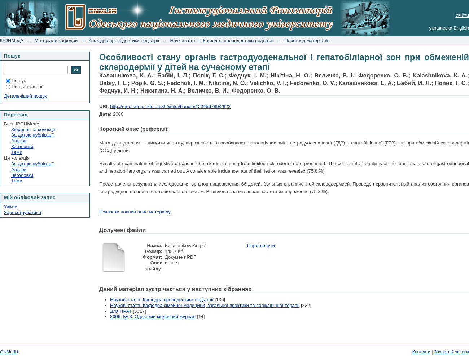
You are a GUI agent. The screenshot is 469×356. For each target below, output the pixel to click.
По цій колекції (25, 86)
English (461, 28)
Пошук (16, 80)
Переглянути (261, 245)
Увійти (462, 15)
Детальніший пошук (25, 96)
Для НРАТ (121, 311)
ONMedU (9, 352)
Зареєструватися (22, 212)
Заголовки (22, 146)
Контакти (421, 352)
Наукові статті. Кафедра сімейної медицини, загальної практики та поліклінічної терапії (204, 305)
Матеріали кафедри (56, 40)
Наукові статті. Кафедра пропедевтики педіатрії (222, 40)
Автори (19, 140)
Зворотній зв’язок (451, 352)
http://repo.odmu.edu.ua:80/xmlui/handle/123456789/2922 (170, 106)
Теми (16, 152)
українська (440, 28)
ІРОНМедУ (11, 40)
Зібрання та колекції (33, 129)
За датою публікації (32, 135)
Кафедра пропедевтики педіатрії (123, 40)
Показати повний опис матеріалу (135, 211)
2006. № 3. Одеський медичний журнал (153, 316)
